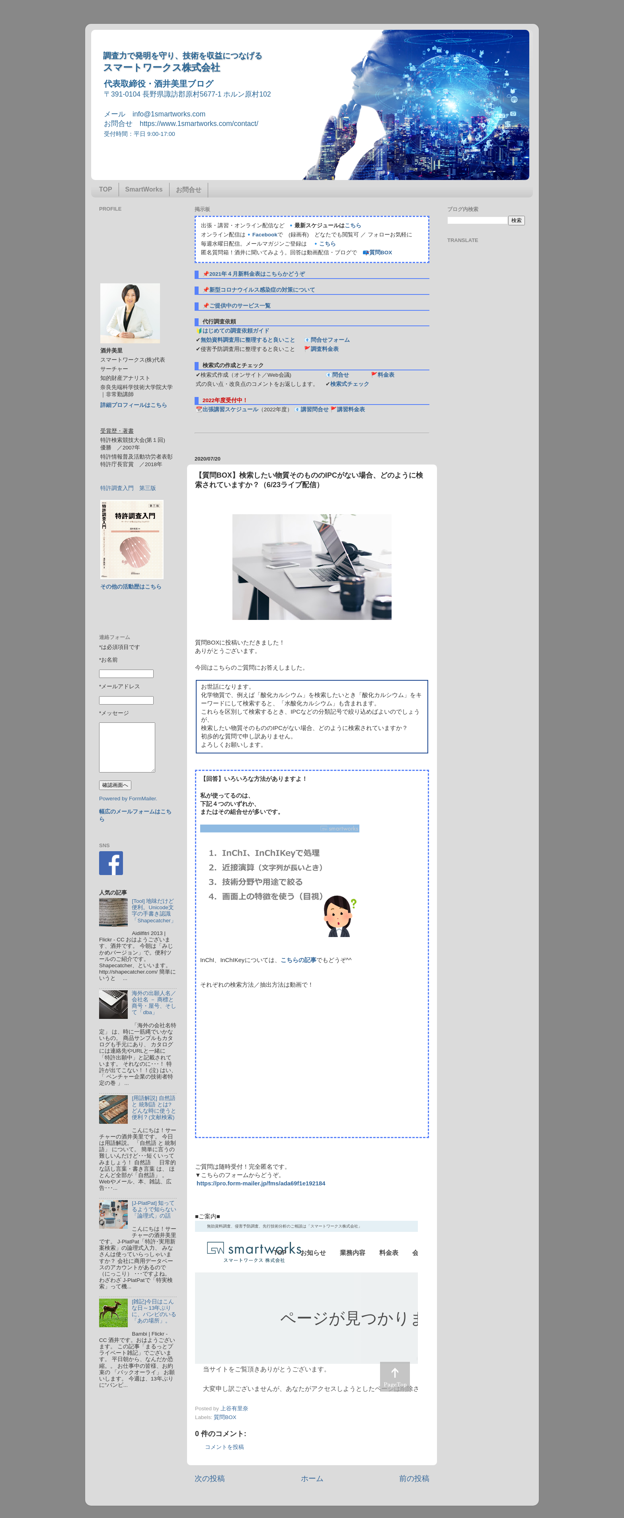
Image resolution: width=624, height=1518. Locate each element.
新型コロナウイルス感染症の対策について (262, 290)
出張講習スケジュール (230, 409)
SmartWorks (144, 189)
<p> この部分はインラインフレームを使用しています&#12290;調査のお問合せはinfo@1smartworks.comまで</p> (306, 1310)
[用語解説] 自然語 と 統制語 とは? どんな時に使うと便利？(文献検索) (154, 1108)
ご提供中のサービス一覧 (240, 306)
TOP (105, 189)
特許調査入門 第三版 (128, 488)
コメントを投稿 (224, 1447)
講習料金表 (351, 409)
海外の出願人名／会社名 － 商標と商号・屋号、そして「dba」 (154, 1003)
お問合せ (188, 189)
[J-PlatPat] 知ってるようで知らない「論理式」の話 (154, 1209)
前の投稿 (414, 1478)
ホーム (312, 1478)
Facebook (264, 235)
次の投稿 (210, 1478)
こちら (353, 225)
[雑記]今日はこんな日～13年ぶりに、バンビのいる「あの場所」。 (154, 1311)
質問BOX (380, 253)
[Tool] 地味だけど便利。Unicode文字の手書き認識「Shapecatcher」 (154, 911)
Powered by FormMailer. (128, 799)
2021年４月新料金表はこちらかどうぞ (257, 274)
